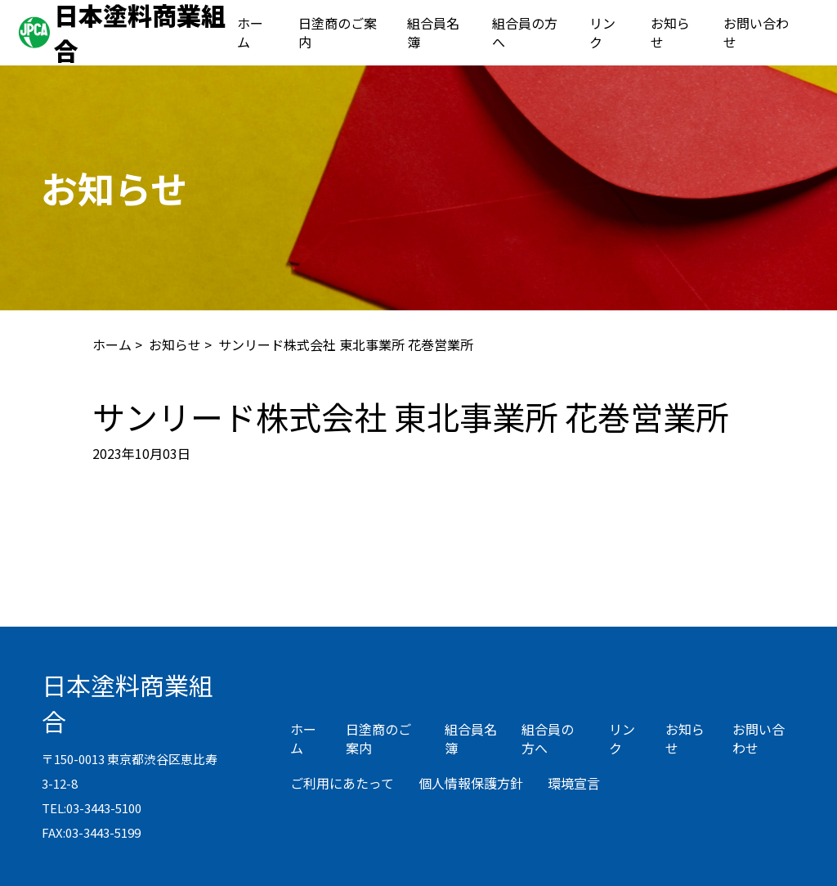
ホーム (250, 32)
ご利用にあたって (342, 783)
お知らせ (670, 32)
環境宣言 (574, 783)
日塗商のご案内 (337, 32)
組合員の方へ (524, 32)
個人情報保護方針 (470, 783)
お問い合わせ (756, 32)
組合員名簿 (433, 32)
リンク (602, 32)
